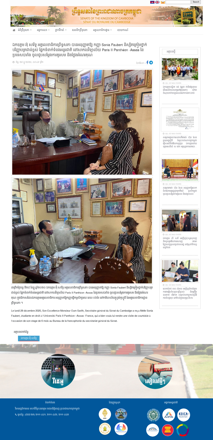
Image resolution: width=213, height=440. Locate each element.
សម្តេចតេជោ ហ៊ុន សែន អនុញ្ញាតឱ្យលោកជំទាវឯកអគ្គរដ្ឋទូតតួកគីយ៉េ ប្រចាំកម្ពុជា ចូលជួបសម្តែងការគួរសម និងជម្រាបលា (180, 191)
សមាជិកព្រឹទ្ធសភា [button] (79, 30)
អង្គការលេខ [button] (42, 30)
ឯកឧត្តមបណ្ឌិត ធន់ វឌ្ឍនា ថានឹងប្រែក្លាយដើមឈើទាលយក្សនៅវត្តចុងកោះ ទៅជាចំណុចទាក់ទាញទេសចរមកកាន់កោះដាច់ (180, 90)
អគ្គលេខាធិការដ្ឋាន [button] (101, 30)
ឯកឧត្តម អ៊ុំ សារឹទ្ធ (29, 338)
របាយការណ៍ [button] (122, 30)
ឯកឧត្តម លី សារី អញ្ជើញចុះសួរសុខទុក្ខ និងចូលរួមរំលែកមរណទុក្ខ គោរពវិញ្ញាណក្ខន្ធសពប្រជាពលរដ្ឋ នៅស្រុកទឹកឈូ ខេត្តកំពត (180, 243)
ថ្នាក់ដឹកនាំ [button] (60, 30)
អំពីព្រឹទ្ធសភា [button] (24, 30)
